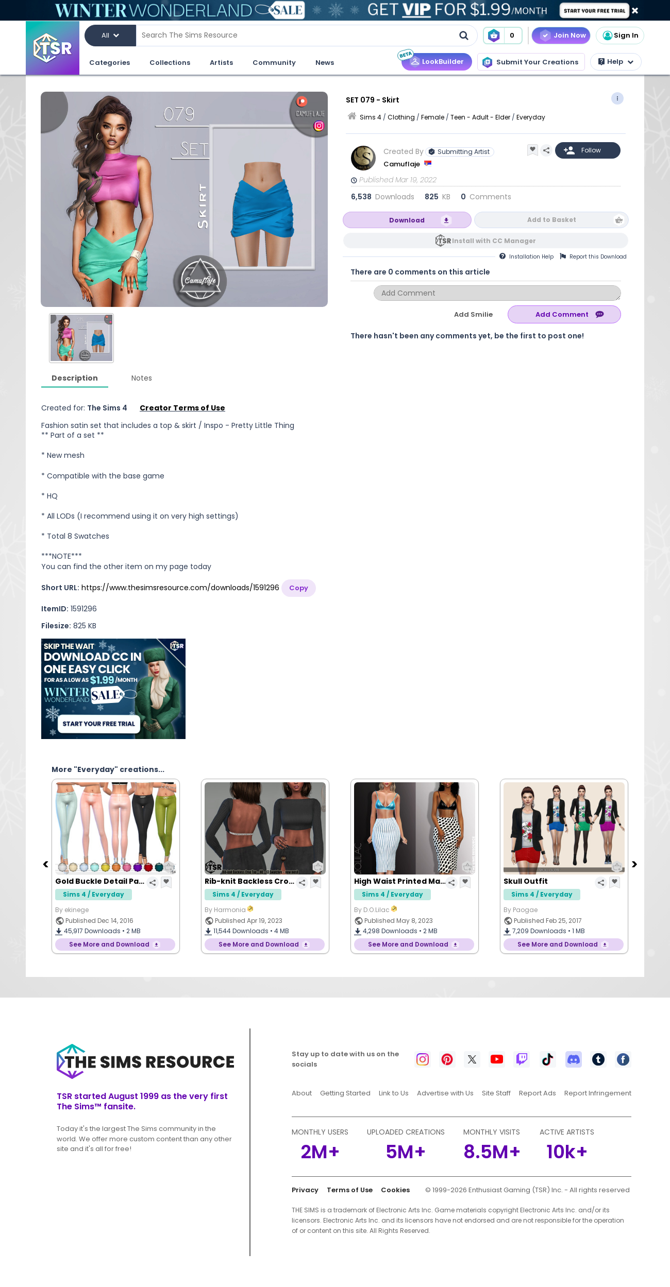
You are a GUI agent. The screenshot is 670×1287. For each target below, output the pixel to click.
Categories (109, 62)
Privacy (305, 1190)
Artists (221, 62)
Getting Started (345, 1093)
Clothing (401, 117)
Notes (141, 378)
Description (75, 378)
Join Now (570, 35)
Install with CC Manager (494, 240)
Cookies (395, 1190)
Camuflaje (402, 164)
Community (274, 62)
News (324, 62)
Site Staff (496, 1093)
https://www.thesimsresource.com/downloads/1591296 (180, 587)
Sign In (620, 35)
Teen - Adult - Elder (480, 117)
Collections (169, 62)
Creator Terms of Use (182, 408)
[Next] (635, 864)
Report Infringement (597, 1093)
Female (432, 117)
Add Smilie (473, 314)
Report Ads (537, 1093)
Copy (298, 588)
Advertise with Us (445, 1093)
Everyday (530, 117)
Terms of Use (350, 1190)
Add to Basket (551, 219)
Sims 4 (370, 117)
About (302, 1093)
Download (407, 220)
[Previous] (46, 864)
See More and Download (109, 944)
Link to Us (394, 1093)
